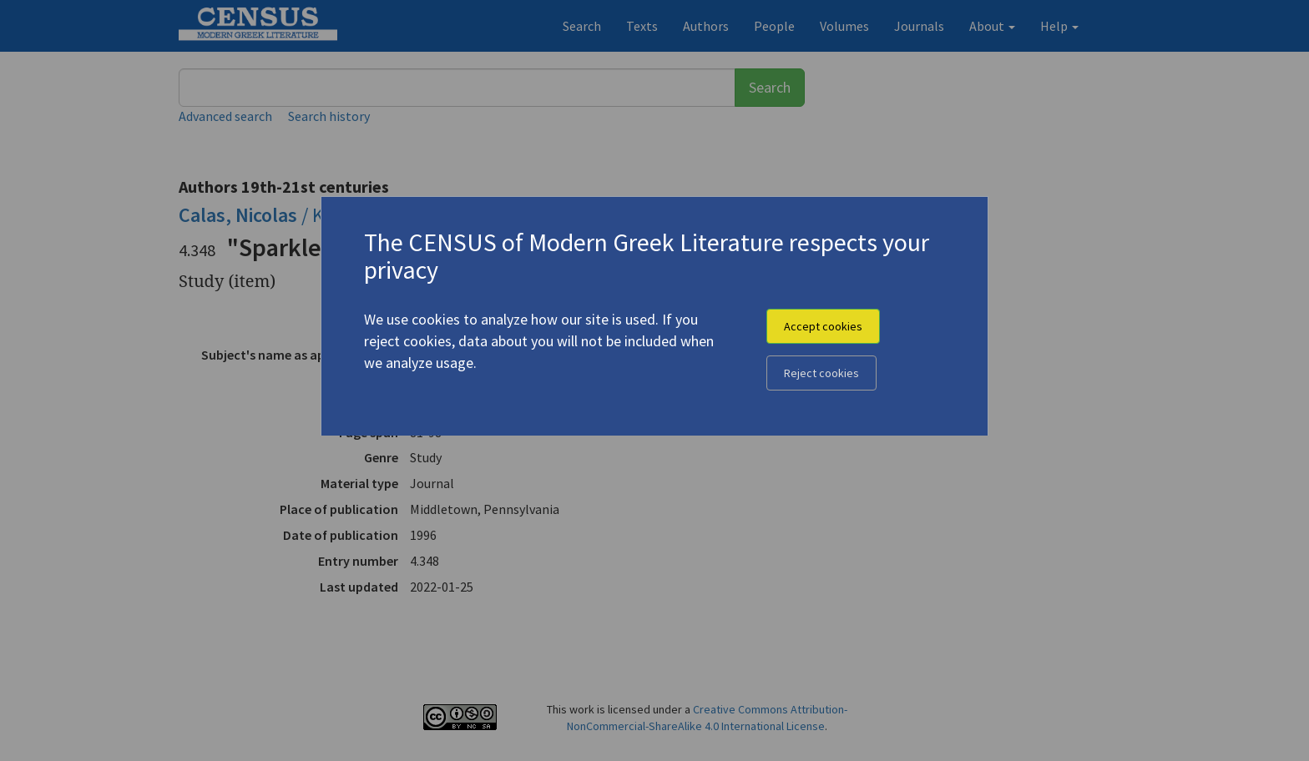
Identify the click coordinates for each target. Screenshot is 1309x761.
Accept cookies (823, 326)
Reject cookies (821, 372)
